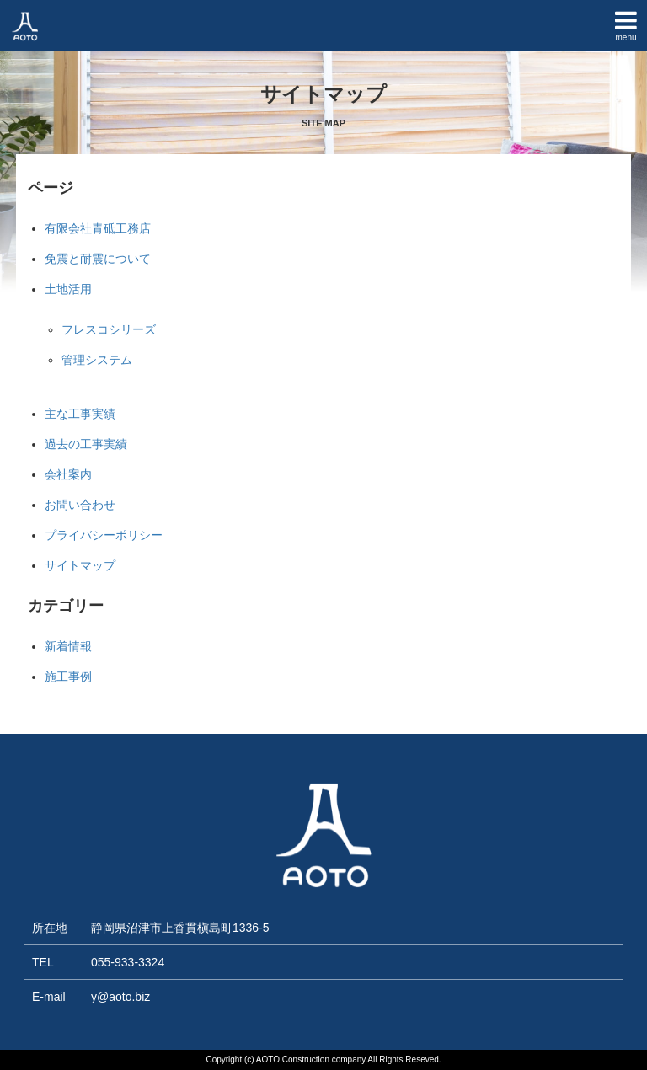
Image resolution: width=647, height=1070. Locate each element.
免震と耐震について (98, 258)
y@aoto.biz (120, 996)
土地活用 (68, 289)
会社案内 (68, 474)
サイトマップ (80, 565)
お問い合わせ (80, 504)
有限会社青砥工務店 (98, 228)
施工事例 (68, 676)
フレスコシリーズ (108, 329)
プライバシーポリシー (104, 535)
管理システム (96, 359)
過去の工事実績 (86, 444)
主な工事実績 (80, 413)
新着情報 (68, 646)
